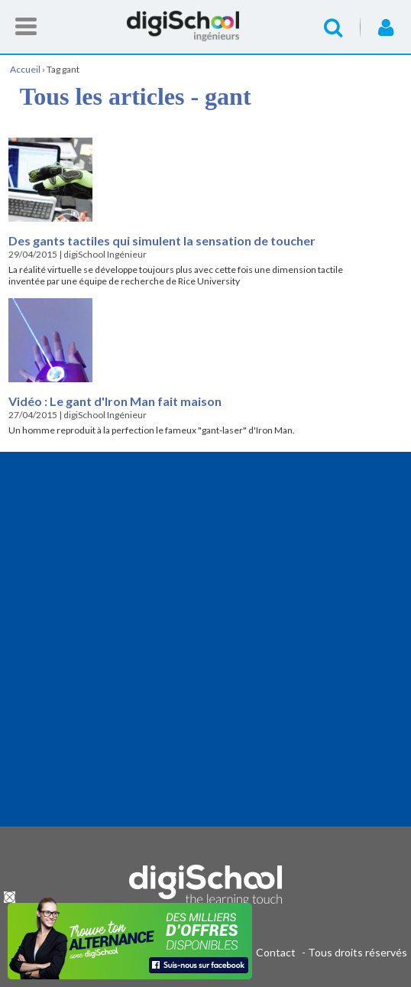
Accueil (205, 26)
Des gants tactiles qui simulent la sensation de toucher (162, 240)
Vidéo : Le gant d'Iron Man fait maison (115, 401)
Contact (276, 952)
